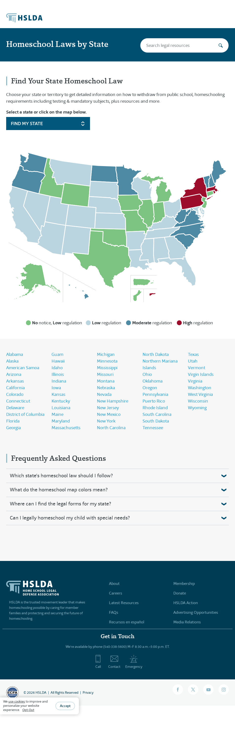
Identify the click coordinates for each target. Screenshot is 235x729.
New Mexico (109, 414)
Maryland (61, 421)
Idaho (57, 367)
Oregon (150, 387)
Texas (193, 354)
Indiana (59, 381)
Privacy (88, 692)
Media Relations (187, 622)
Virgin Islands (201, 374)
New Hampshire (112, 401)
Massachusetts (66, 427)
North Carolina (111, 427)
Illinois (58, 374)
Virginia (195, 381)
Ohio (147, 374)
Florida (12, 421)
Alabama (14, 354)
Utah (193, 361)
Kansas (58, 394)
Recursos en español (126, 622)
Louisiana (61, 407)
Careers (115, 593)
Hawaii (58, 361)
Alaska (12, 361)
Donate (179, 593)
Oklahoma (153, 381)
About (114, 583)
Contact (114, 661)
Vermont (196, 367)
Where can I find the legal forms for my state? (60, 504)
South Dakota (156, 421)
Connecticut (18, 401)
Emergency (133, 661)
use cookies (16, 701)
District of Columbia (25, 414)
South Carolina (157, 414)
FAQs (113, 612)
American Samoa (22, 367)
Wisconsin (198, 401)
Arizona (13, 374)
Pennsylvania (155, 394)
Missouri (105, 374)
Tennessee (153, 427)
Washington (199, 387)
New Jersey (108, 407)
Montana (105, 381)
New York (106, 421)
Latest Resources (124, 602)
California (15, 387)
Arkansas (15, 381)
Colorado (14, 394)
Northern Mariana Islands (160, 364)
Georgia (13, 427)
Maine (57, 414)
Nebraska (106, 387)
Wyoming (197, 407)
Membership (184, 583)
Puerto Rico (154, 401)
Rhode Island (155, 407)
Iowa (56, 387)
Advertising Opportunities (195, 612)
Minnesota (107, 361)
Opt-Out (28, 710)
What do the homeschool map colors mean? (59, 490)
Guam (57, 354)
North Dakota (156, 354)
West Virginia (200, 394)
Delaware (15, 407)
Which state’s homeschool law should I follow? (61, 476)
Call (98, 661)
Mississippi (107, 367)
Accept (65, 706)
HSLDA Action (185, 602)
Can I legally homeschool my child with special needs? (70, 518)
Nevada (104, 394)
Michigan (106, 354)
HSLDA (41, 692)
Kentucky (61, 401)
